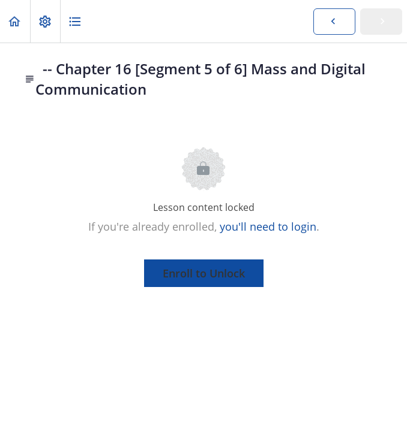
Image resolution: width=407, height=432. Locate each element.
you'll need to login (268, 226)
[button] (15, 21)
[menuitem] (45, 21)
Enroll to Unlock (204, 273)
